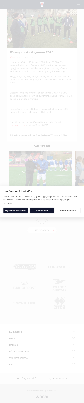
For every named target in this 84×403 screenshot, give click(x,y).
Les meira (7, 203)
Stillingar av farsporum (68, 210)
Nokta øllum (42, 210)
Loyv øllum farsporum (15, 210)
